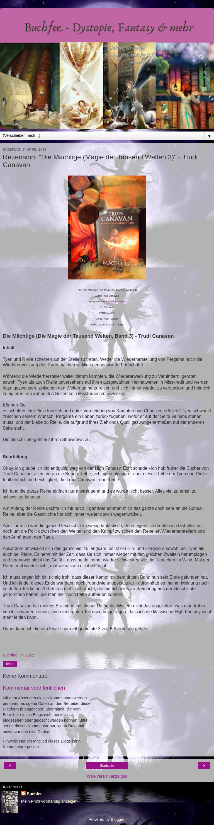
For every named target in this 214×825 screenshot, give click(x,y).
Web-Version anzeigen (107, 776)
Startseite (107, 766)
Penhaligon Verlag (116, 301)
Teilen (10, 664)
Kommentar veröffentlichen (34, 688)
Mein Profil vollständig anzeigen (49, 801)
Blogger (118, 819)
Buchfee (35, 794)
